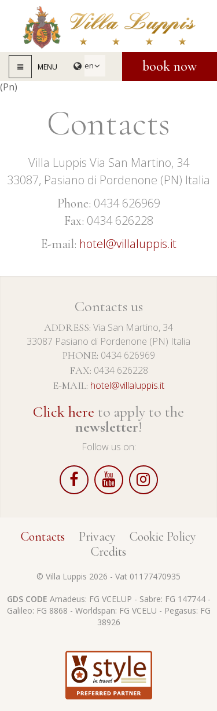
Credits (108, 551)
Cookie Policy (163, 536)
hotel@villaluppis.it (127, 243)
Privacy (97, 536)
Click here (63, 412)
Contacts (43, 536)
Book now (169, 66)
